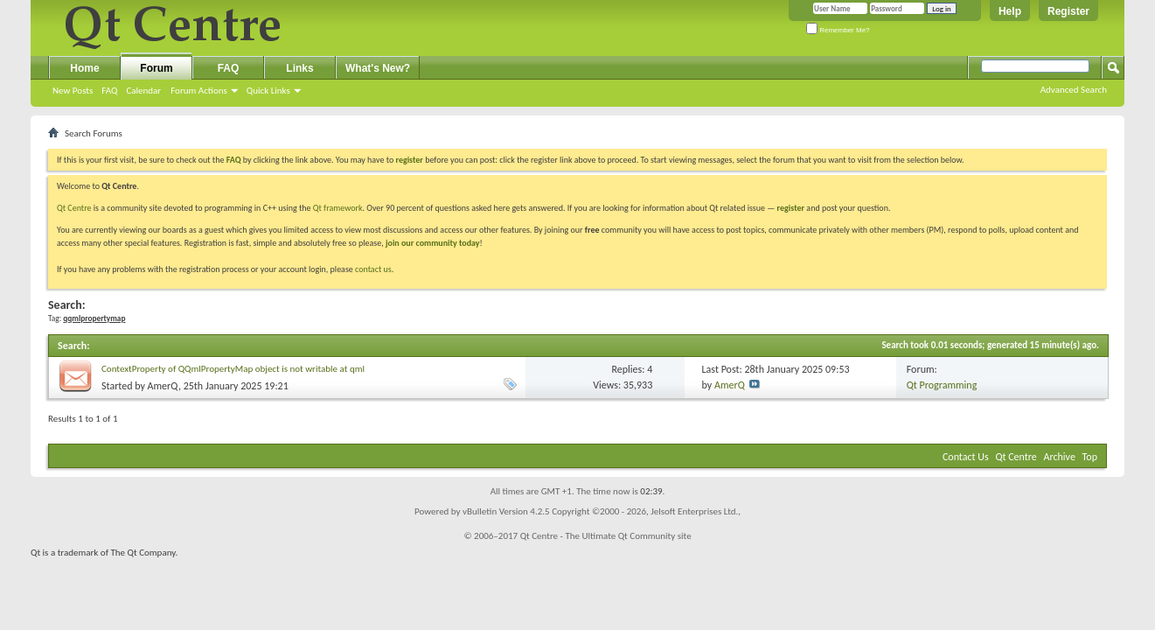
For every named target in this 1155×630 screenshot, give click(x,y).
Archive (1059, 457)
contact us (373, 269)
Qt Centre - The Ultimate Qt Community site (606, 536)
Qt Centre (74, 208)
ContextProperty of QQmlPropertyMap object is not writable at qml (233, 368)
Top (1089, 457)
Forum (156, 68)
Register (1068, 11)
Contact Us (966, 457)
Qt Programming (942, 385)
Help (1009, 11)
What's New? (377, 68)
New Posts (72, 90)
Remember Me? (838, 30)
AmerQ (163, 386)
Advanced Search (1073, 89)
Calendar (143, 90)
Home (84, 68)
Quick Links (268, 90)
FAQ (109, 90)
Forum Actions (198, 90)
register (790, 208)
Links (299, 68)
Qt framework (338, 208)
